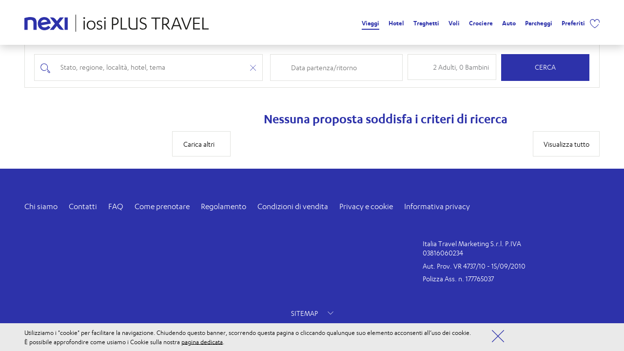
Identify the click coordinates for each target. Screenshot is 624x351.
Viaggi (370, 23)
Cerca (545, 67)
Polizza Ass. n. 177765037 (458, 278)
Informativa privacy (437, 206)
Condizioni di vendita (292, 206)
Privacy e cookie (366, 206)
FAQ (115, 206)
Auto (509, 23)
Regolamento (223, 206)
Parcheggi (538, 23)
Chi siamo (41, 206)
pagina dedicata (202, 341)
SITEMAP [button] (312, 313)
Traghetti (426, 23)
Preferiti (573, 23)
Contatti (83, 206)
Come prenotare (162, 206)
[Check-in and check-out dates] (343, 67)
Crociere (481, 23)
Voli (454, 23)
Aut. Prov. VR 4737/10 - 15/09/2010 (474, 266)
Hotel (396, 23)
